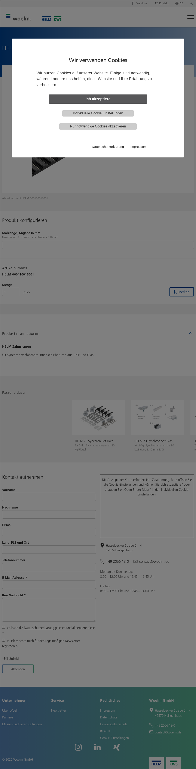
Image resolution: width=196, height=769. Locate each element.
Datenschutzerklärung (108, 146)
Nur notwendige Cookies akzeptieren (98, 126)
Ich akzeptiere (98, 99)
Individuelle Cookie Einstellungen (98, 113)
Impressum (139, 146)
